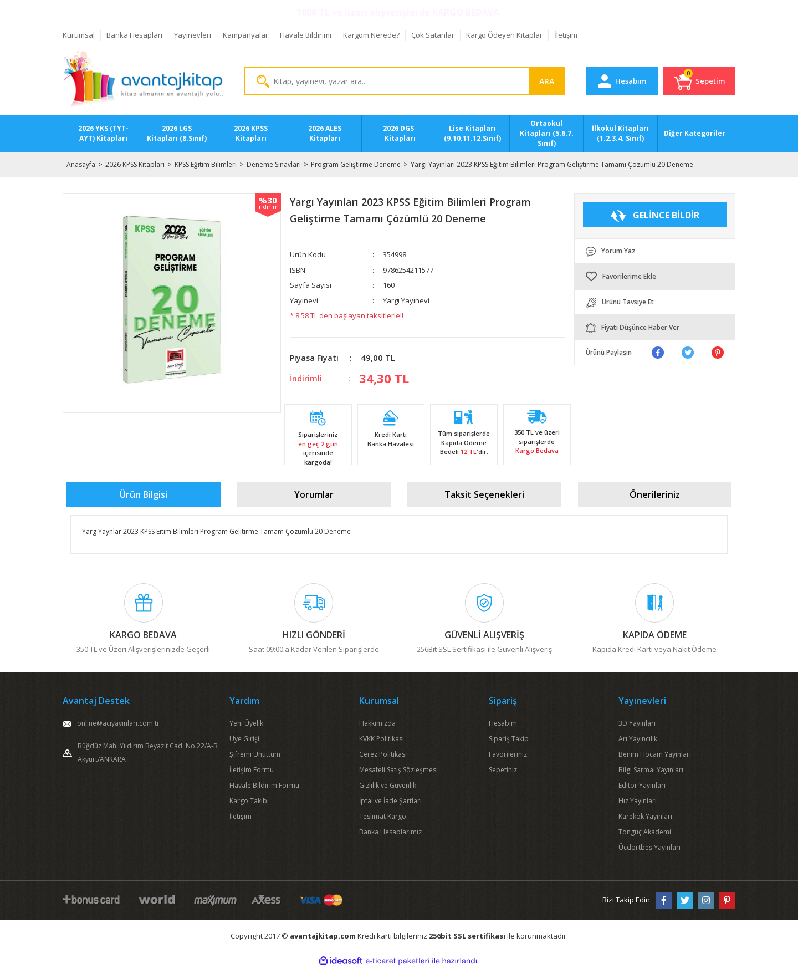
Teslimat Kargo (382, 816)
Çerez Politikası (383, 754)
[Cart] (699, 81)
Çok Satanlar (432, 35)
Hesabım (503, 723)
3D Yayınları (637, 723)
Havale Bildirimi (305, 35)
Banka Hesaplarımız (390, 832)
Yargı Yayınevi (406, 300)
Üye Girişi (244, 738)
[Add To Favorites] (655, 276)
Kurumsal (79, 35)
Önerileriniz (655, 494)
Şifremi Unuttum (254, 754)
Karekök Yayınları (645, 816)
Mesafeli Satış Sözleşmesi (398, 769)
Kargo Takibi (249, 800)
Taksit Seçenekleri (484, 494)
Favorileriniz (508, 754)
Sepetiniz (503, 769)
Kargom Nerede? (371, 35)
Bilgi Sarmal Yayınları (650, 769)
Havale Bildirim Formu (264, 785)
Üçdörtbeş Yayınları (649, 847)
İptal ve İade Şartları (390, 800)
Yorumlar (314, 494)
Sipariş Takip (509, 738)
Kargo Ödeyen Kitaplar (504, 35)
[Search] (404, 81)
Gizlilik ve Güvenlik (387, 785)
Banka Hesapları (134, 35)
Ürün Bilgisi (143, 494)
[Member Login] (622, 81)
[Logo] (143, 81)
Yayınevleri (192, 35)
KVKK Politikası (381, 738)
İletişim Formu (251, 769)
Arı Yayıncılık (637, 738)
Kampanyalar (245, 35)
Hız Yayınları (637, 800)
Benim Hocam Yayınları (654, 754)
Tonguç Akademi (644, 832)
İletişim (565, 35)
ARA (546, 81)
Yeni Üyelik (246, 723)
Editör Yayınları (642, 785)
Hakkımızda (377, 723)
